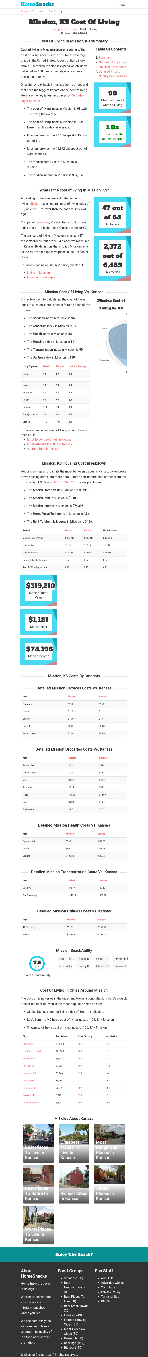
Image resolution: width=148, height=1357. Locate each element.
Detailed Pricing (109, 71)
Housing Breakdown (112, 67)
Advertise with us (112, 1283)
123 (80, 1095)
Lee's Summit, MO (32, 1051)
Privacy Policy (110, 1292)
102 (80, 1088)
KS (32, 11)
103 (80, 1051)
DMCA (105, 1301)
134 (80, 1073)
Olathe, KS (28, 1044)
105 (80, 1058)
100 (80, 1102)
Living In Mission (38, 273)
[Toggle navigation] (123, 4)
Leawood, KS (29, 1073)
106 (80, 1044)
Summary (105, 57)
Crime (74, 29)
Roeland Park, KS (31, 1102)
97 (79, 1080)
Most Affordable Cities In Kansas (49, 444)
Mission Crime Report (42, 277)
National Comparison (113, 62)
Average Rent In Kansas (43, 449)
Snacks (37, 4)
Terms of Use (110, 1296)
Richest (69, 1347)
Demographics (60, 29)
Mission (41, 11)
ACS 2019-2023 (64, 482)
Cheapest (70, 1278)
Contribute (108, 1287)
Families (70, 1315)
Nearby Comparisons (113, 76)
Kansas (44, 222)
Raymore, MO (29, 1088)
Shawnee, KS (29, 1058)
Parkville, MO (29, 1095)
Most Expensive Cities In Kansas (49, 439)
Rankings (70, 1343)
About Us (107, 1278)
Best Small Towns (76, 1306)
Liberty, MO (28, 1080)
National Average (77, 366)
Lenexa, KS (28, 1066)
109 (80, 1066)
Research (70, 1338)
